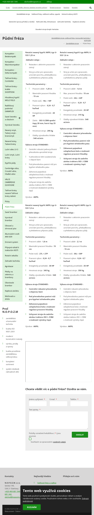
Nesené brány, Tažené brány (11, 142)
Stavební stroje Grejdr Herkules (47, 29)
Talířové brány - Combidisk (11, 79)
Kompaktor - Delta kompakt (11, 71)
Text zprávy (34, 409)
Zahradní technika (64, 22)
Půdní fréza (9, 207)
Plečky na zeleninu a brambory (9, 274)
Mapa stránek (9, 511)
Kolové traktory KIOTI (70, 14)
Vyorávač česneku (12, 125)
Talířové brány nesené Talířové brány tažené (11, 193)
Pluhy (7, 201)
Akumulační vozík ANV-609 (12, 235)
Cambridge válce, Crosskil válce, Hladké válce (12, 171)
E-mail (53, 399)
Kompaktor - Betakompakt (10, 55)
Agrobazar (9, 266)
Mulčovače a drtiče (10, 297)
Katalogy (66, 8)
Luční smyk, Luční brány (12, 156)
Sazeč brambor (11, 212)
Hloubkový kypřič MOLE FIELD (12, 98)
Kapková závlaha (79, 22)
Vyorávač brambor (8, 218)
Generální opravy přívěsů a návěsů (21, 22)
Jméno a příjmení (37, 399)
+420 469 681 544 (12, 491)
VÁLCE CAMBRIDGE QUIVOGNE (10, 182)
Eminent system (11, 242)
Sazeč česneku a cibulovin (14, 118)
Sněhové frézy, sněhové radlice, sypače (46, 14)
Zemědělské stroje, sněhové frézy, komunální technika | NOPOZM (71, 39)
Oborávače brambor (9, 284)
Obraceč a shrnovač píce (10, 227)
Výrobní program (55, 8)
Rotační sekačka (11, 255)
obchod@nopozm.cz (32, 1)
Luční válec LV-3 (11, 149)
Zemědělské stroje (23, 14)
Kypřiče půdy (10, 163)
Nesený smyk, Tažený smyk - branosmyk (11, 133)
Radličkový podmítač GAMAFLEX (9, 108)
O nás (8, 8)
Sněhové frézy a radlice (46, 482)
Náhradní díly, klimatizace (46, 22)
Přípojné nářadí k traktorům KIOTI (12, 248)
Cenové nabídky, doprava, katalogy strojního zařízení (29, 8)
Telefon (74, 399)
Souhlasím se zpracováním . (48, 441)
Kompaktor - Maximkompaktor (12, 63)
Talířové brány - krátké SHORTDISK (11, 89)
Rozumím (31, 507)
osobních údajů (59, 441)
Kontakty (75, 8)
